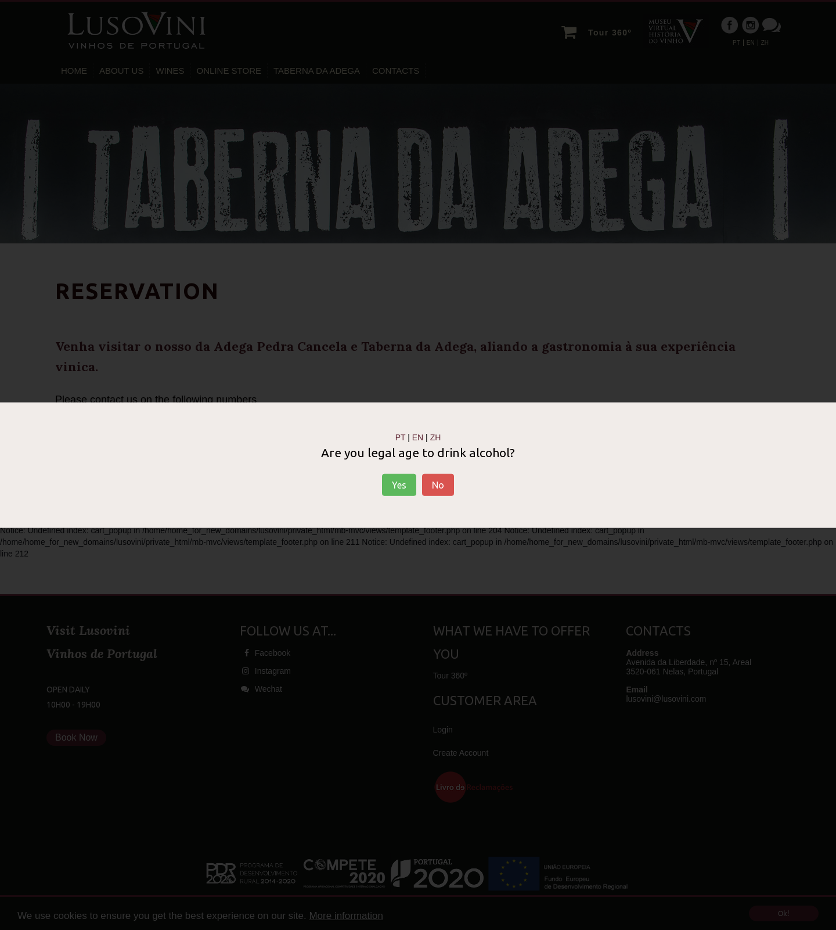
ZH (435, 436)
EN (417, 436)
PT (400, 436)
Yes (399, 485)
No (438, 485)
